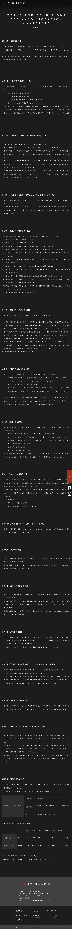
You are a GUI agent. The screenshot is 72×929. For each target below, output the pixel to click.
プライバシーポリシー (19, 916)
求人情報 (19, 920)
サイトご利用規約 (36, 911)
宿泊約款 (36, 916)
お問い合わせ (53, 916)
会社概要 (19, 911)
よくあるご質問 (53, 911)
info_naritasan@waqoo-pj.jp (37, 900)
